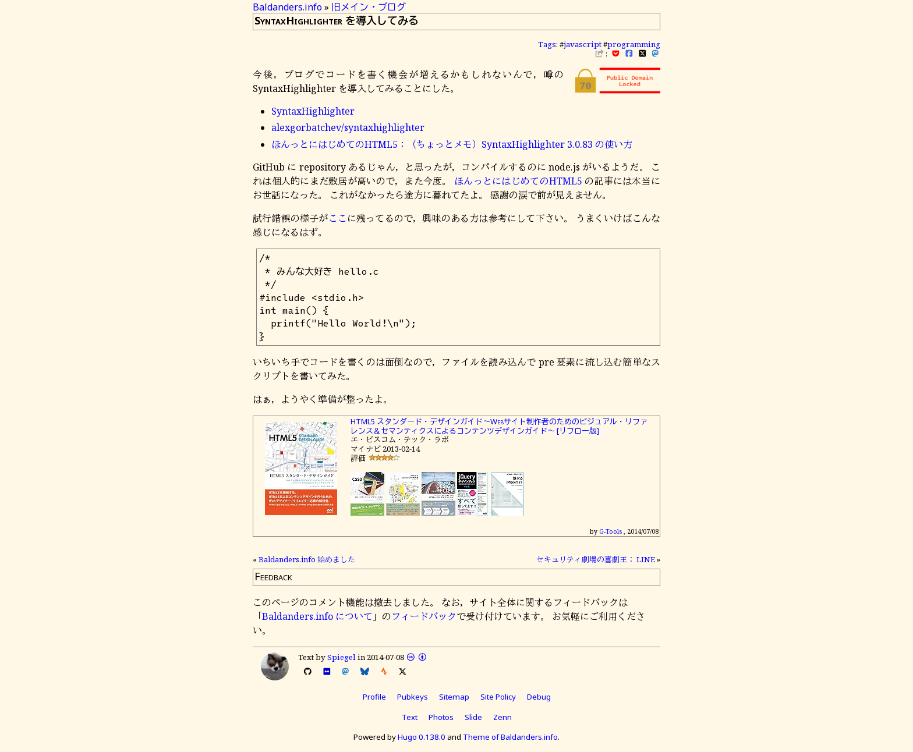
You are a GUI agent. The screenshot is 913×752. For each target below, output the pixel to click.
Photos (441, 717)
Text (409, 717)
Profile (374, 696)
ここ (337, 218)
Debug (539, 696)
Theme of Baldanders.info (510, 737)
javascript (582, 44)
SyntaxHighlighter (313, 111)
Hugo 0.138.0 (421, 737)
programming (633, 44)
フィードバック (423, 616)
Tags (547, 44)
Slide (473, 717)
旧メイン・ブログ (368, 7)
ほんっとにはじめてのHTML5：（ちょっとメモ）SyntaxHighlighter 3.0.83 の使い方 (451, 144)
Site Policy (498, 696)
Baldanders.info (287, 7)
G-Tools (610, 531)
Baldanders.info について (317, 616)
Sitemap (454, 696)
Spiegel (341, 657)
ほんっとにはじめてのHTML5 (518, 181)
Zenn (502, 717)
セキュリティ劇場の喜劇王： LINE (595, 559)
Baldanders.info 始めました (307, 559)
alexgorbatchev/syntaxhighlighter (347, 127)
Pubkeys (412, 696)
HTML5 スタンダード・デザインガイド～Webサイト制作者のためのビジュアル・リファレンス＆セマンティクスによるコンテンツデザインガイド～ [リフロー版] (499, 426)
